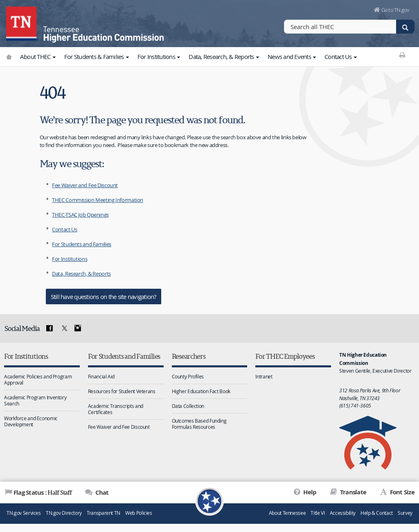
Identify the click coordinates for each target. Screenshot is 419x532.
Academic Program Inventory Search (35, 400)
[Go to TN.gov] (9, 56)
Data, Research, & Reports (225, 56)
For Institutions (159, 56)
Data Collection (188, 406)
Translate (353, 492)
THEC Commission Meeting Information (97, 200)
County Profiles (188, 376)
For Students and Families (81, 244)
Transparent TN (103, 512)
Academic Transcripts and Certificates (115, 409)
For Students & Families (97, 56)
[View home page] (22, 22)
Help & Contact (376, 512)
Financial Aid (101, 376)
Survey (405, 512)
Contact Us (341, 56)
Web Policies (138, 512)
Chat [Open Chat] (101, 492)
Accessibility (343, 512)
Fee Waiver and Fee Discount (85, 185)
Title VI (317, 512)
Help (309, 492)
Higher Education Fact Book (201, 391)
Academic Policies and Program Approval (38, 379)
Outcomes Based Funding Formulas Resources (199, 423)
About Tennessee (287, 512)
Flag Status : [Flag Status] (43, 492)
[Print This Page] (402, 55)
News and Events (293, 56)
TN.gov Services (24, 512)
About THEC (38, 56)
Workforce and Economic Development (31, 421)
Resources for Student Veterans (121, 391)
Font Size (401, 492)
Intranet (263, 376)
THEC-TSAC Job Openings (80, 214)
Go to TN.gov (395, 10)
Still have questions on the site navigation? (103, 296)
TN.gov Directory (64, 512)
